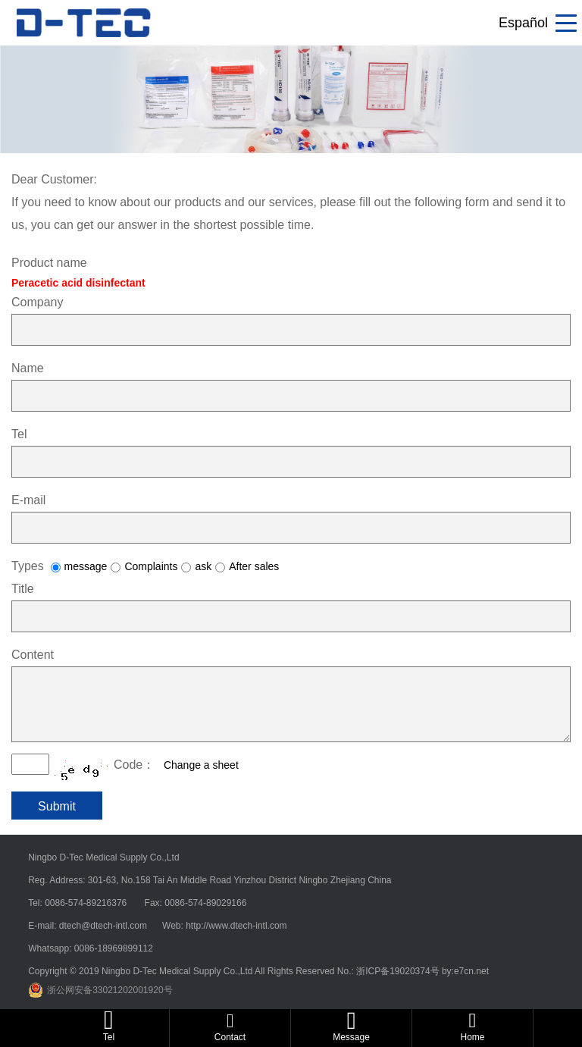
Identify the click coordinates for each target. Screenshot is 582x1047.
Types (27, 566)
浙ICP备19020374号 (399, 971)
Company (37, 302)
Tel (19, 434)
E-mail (28, 500)
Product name (49, 262)
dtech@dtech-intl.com (104, 925)
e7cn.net (471, 971)
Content (32, 654)
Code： (134, 764)
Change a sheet (201, 765)
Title (22, 588)
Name (27, 368)
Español (523, 22)
